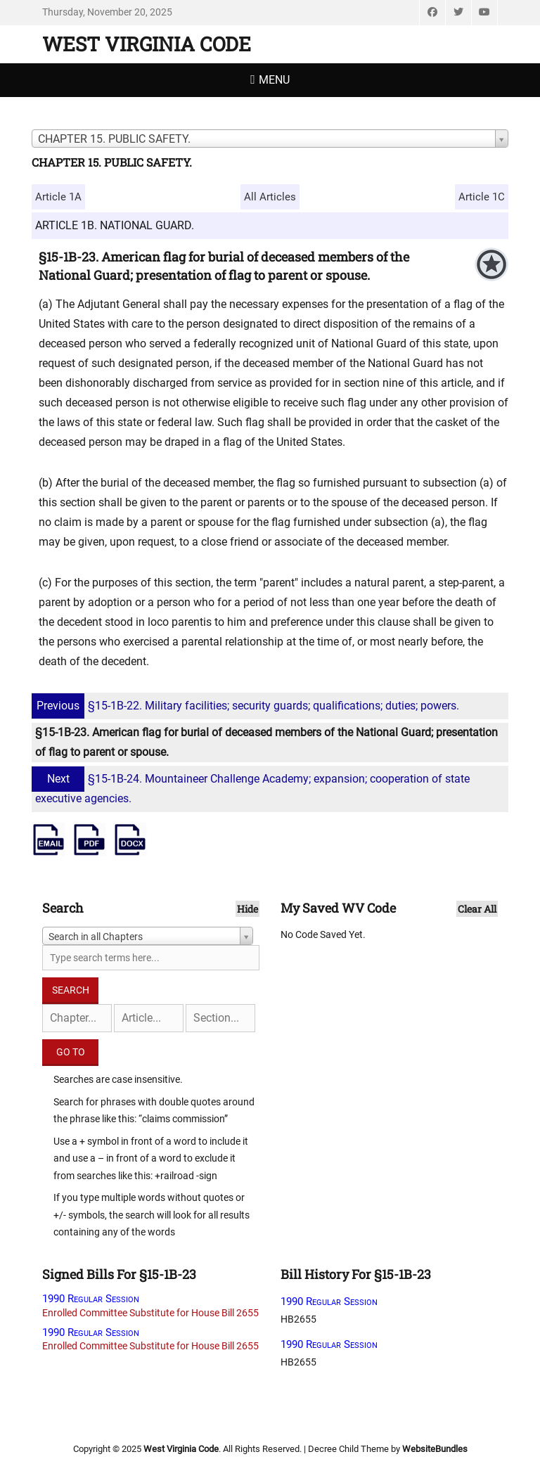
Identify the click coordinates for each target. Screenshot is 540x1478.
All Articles (270, 197)
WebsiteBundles (435, 1449)
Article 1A (58, 197)
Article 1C (481, 197)
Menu (274, 79)
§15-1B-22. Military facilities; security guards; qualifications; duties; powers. (247, 705)
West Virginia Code (146, 44)
